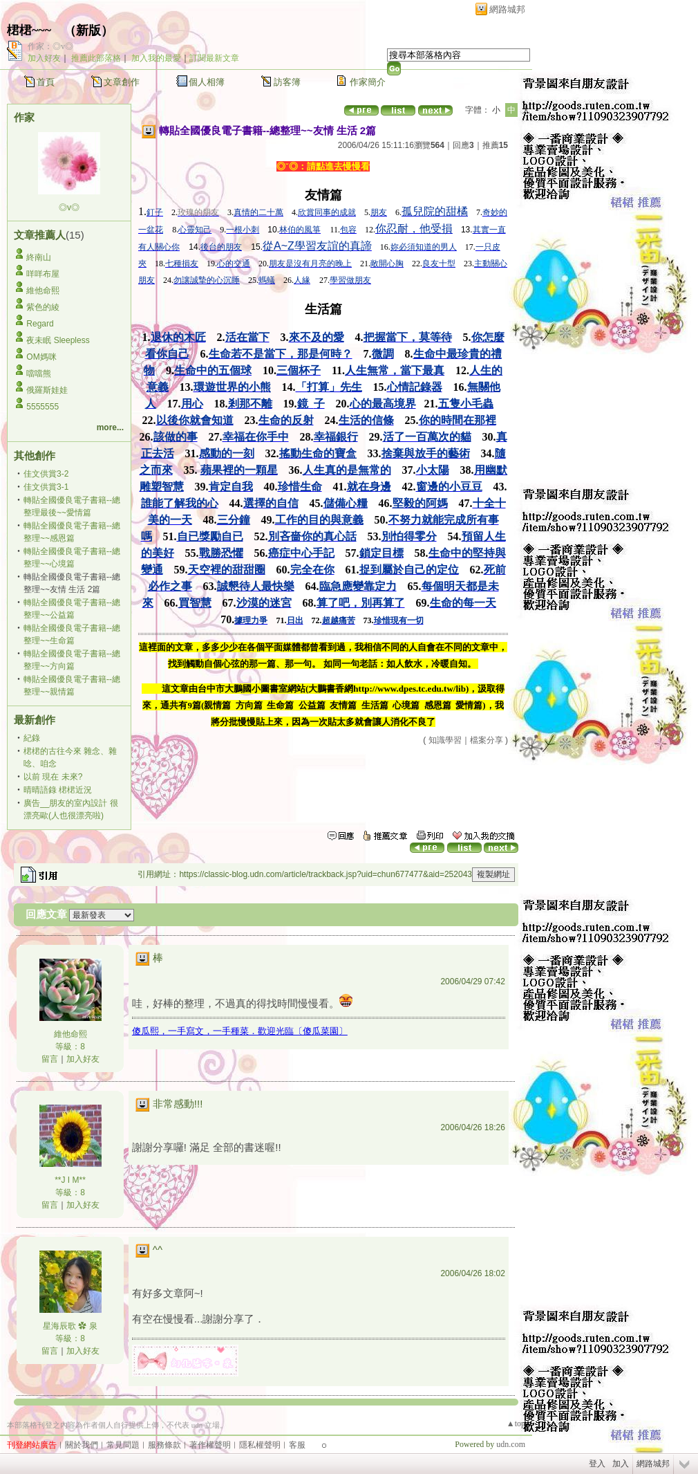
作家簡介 (368, 82)
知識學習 (445, 740)
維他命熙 (42, 290)
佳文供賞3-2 (45, 474)
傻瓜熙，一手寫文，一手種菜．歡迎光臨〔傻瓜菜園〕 (240, 1031)
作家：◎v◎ (50, 46)
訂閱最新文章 (214, 58)
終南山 (38, 257)
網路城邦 (507, 9)
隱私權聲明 (260, 1445)
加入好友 (44, 58)
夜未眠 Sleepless (57, 340)
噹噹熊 (38, 373)
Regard (39, 324)
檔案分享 (486, 740)
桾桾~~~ (29, 30)
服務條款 (164, 1445)
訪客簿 (287, 82)
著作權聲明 (210, 1445)
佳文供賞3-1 (45, 487)
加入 (620, 1463)
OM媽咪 (41, 357)
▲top (516, 1423)
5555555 (42, 407)
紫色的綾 (42, 307)
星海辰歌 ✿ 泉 (70, 1326)
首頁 (46, 82)
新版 (88, 30)
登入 (597, 1463)
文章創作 (122, 82)
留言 (49, 1059)
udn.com (510, 1444)
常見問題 (123, 1445)
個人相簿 (207, 82)
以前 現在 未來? (52, 777)
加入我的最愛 (156, 58)
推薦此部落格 (96, 58)
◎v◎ (69, 207)
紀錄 (31, 738)
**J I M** (70, 1180)
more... (110, 427)
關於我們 (81, 1445)
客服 (297, 1445)
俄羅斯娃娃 (47, 390)
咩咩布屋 (42, 274)
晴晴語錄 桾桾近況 (57, 790)
